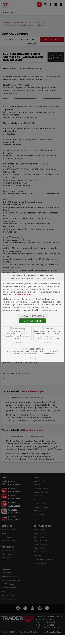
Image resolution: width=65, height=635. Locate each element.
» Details (17, 342)
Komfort (49, 328)
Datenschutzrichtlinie (22, 294)
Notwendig (19, 328)
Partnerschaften (34, 349)
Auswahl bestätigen (32, 316)
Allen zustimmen (32, 321)
